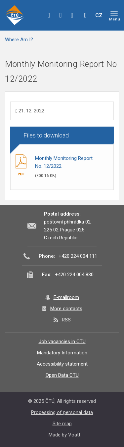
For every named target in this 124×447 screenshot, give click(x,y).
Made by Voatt (64, 435)
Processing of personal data (62, 412)
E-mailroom (66, 297)
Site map (62, 424)
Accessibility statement (62, 364)
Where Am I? (19, 40)
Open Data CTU (62, 375)
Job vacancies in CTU (62, 341)
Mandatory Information (62, 353)
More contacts (66, 309)
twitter (60, 15)
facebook (49, 15)
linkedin (72, 15)
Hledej (85, 15)
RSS (66, 320)
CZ (99, 15)
